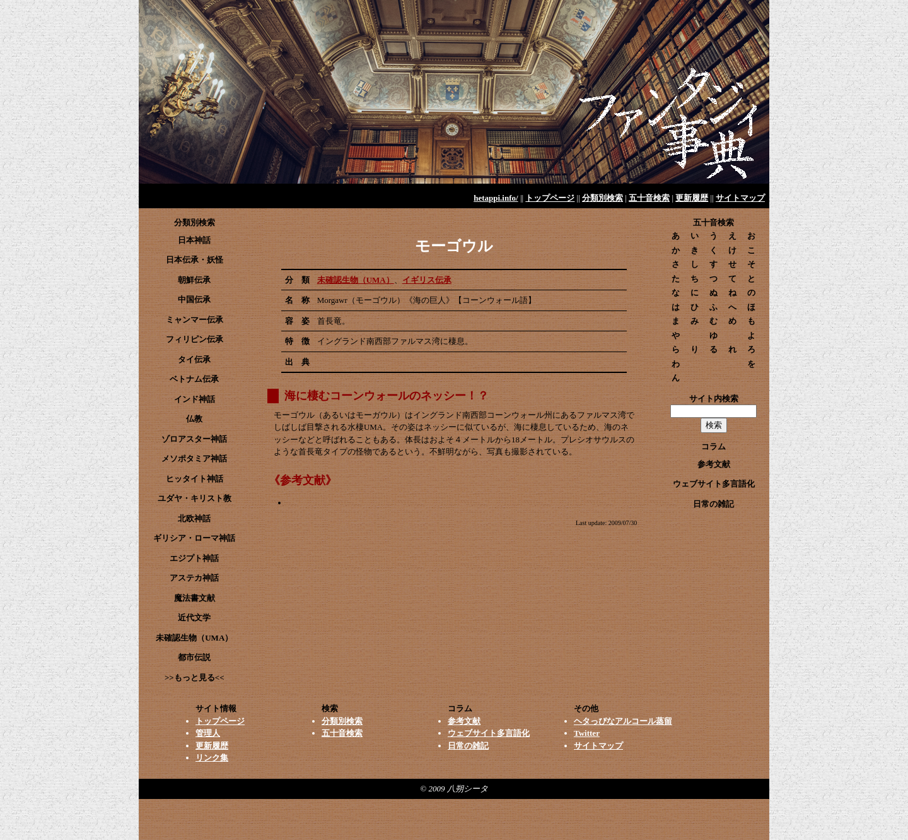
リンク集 (211, 757)
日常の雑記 (713, 504)
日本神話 (194, 240)
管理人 (207, 733)
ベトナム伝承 (194, 379)
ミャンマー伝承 (194, 319)
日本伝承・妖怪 (194, 259)
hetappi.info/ (496, 198)
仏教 (194, 418)
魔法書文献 (194, 598)
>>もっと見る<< (194, 677)
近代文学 (194, 617)
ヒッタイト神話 (194, 478)
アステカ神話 (194, 578)
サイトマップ (740, 198)
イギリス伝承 (426, 280)
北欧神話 (194, 518)
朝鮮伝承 (194, 280)
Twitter (587, 733)
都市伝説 (194, 657)
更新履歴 (691, 198)
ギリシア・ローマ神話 (194, 538)
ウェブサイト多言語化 (714, 483)
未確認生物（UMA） (355, 280)
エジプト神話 (194, 558)
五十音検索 (649, 198)
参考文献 (713, 464)
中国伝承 (194, 299)
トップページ (549, 198)
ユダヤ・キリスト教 (194, 498)
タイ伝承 (194, 359)
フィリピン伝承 (194, 339)
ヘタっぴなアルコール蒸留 (623, 721)
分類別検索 (602, 198)
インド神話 (194, 399)
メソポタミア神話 (194, 458)
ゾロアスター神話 (194, 439)
